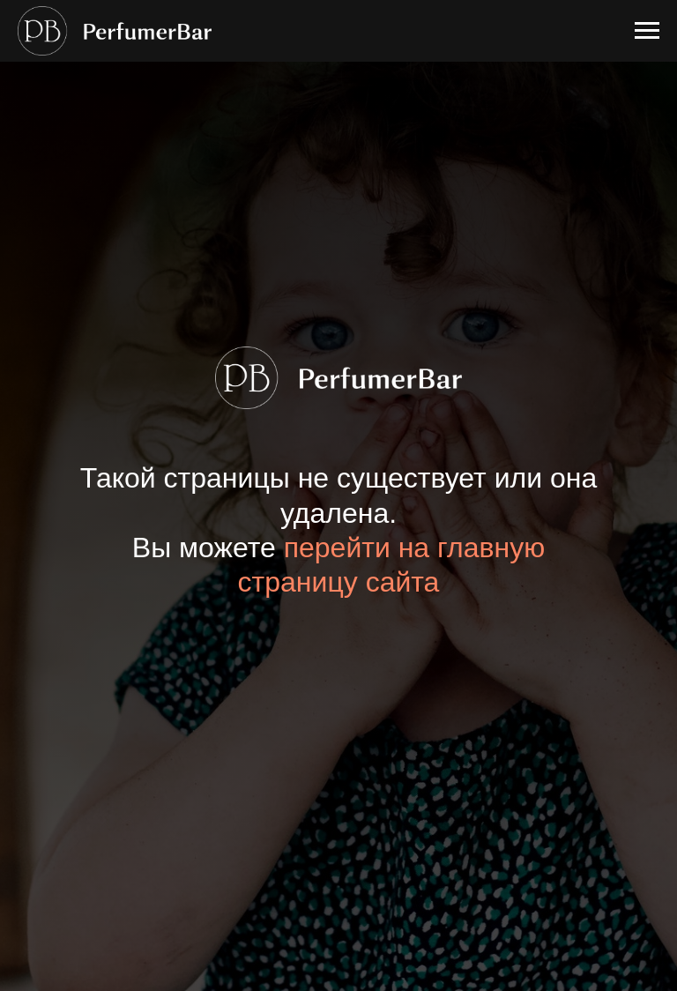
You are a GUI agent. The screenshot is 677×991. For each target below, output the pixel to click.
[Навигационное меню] (647, 31)
